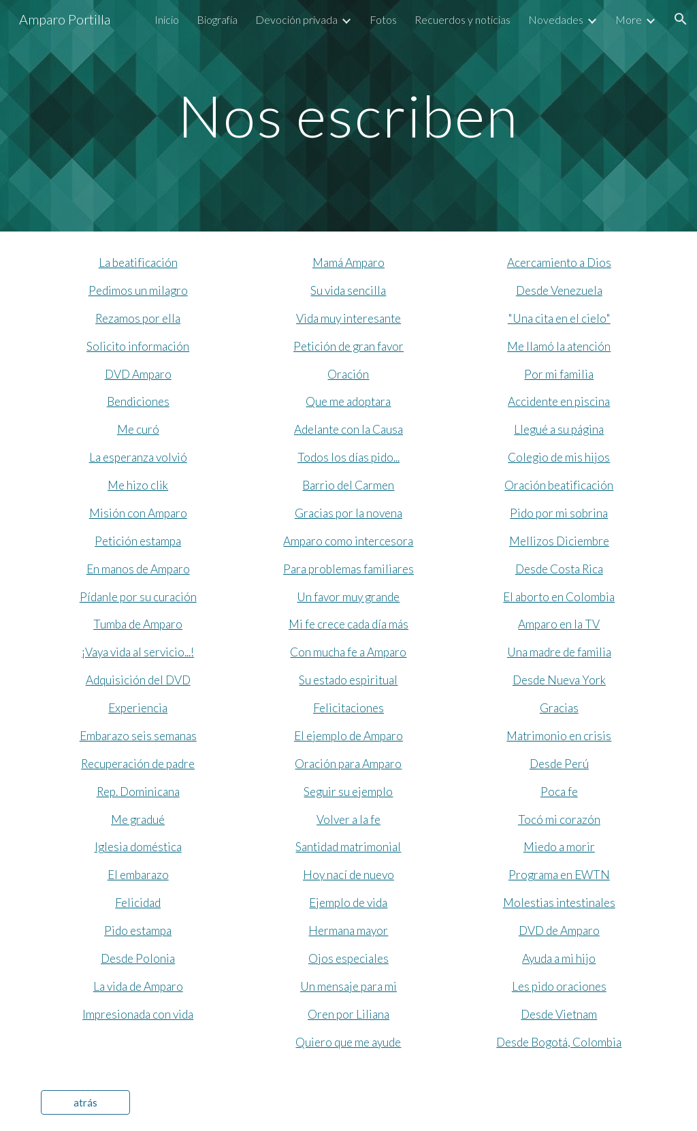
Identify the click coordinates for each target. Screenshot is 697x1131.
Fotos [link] (383, 19)
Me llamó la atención (559, 346)
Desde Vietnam (559, 1014)
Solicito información (137, 346)
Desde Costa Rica (559, 569)
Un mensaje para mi (348, 986)
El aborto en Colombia (559, 597)
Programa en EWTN (559, 874)
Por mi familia (559, 374)
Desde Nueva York (559, 680)
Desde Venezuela (559, 290)
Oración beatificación (558, 485)
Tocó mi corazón (559, 819)
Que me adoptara (348, 401)
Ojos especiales (348, 958)
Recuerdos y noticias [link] (462, 19)
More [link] (628, 19)
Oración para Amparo (348, 763)
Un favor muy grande (348, 597)
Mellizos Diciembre (559, 541)
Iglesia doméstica (138, 847)
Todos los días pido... (348, 457)
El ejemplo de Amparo (348, 736)
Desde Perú (559, 763)
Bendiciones (138, 401)
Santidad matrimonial (348, 847)
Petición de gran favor (348, 346)
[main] (348, 115)
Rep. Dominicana (138, 791)
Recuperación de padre (138, 763)
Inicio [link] (167, 19)
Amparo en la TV (559, 624)
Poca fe (559, 791)
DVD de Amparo (559, 930)
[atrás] (85, 1102)
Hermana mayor (348, 930)
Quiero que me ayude (348, 1042)
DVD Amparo (138, 374)
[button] (680, 19)
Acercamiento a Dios (559, 262)
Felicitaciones (348, 708)
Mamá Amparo (348, 262)
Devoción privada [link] (296, 19)
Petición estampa (138, 541)
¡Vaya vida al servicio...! (138, 652)
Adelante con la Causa (348, 429)
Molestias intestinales (559, 902)
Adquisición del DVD (138, 680)
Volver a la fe (348, 819)
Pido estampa (138, 930)
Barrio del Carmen (348, 485)
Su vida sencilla (348, 290)
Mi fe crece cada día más (348, 624)
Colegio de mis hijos (559, 457)
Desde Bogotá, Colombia (558, 1042)
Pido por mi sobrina (559, 513)
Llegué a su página (559, 429)
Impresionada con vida (137, 1014)
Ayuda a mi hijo (559, 958)
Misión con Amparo (138, 513)
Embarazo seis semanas (138, 736)
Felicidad (138, 902)
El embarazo (138, 874)
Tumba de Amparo (137, 624)
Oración (348, 374)
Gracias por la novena (348, 513)
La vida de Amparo (138, 986)
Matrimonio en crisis (558, 736)
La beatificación (138, 262)
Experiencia (137, 708)
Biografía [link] (217, 19)
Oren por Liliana (348, 1014)
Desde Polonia (138, 958)
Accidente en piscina (559, 401)
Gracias (559, 708)
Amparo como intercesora (348, 541)
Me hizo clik (138, 485)
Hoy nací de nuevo (348, 874)
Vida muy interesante (348, 318)
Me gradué (138, 819)
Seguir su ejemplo (348, 791)
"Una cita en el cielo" (559, 318)
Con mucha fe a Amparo (348, 652)
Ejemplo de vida (348, 902)
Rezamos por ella (137, 318)
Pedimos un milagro (138, 290)
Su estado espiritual (348, 680)
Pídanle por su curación (138, 597)
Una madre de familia (559, 652)
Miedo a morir (559, 847)
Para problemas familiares (348, 569)
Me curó (138, 429)
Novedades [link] (555, 19)
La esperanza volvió (138, 457)
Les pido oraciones (559, 986)
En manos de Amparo (138, 569)
